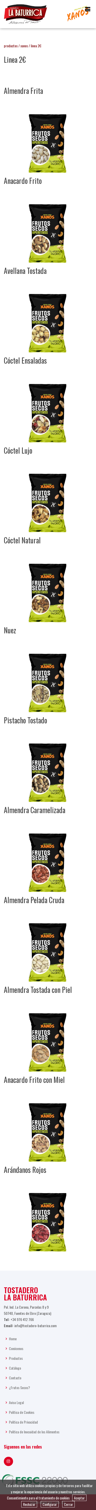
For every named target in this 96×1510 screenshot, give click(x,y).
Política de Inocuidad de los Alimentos (34, 1432)
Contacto (15, 1378)
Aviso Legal (16, 1402)
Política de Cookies (21, 1412)
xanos (24, 45)
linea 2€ (36, 45)
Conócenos (16, 1348)
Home (13, 1339)
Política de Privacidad (23, 1422)
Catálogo (15, 1368)
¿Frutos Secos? (19, 1387)
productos (11, 45)
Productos (16, 1358)
